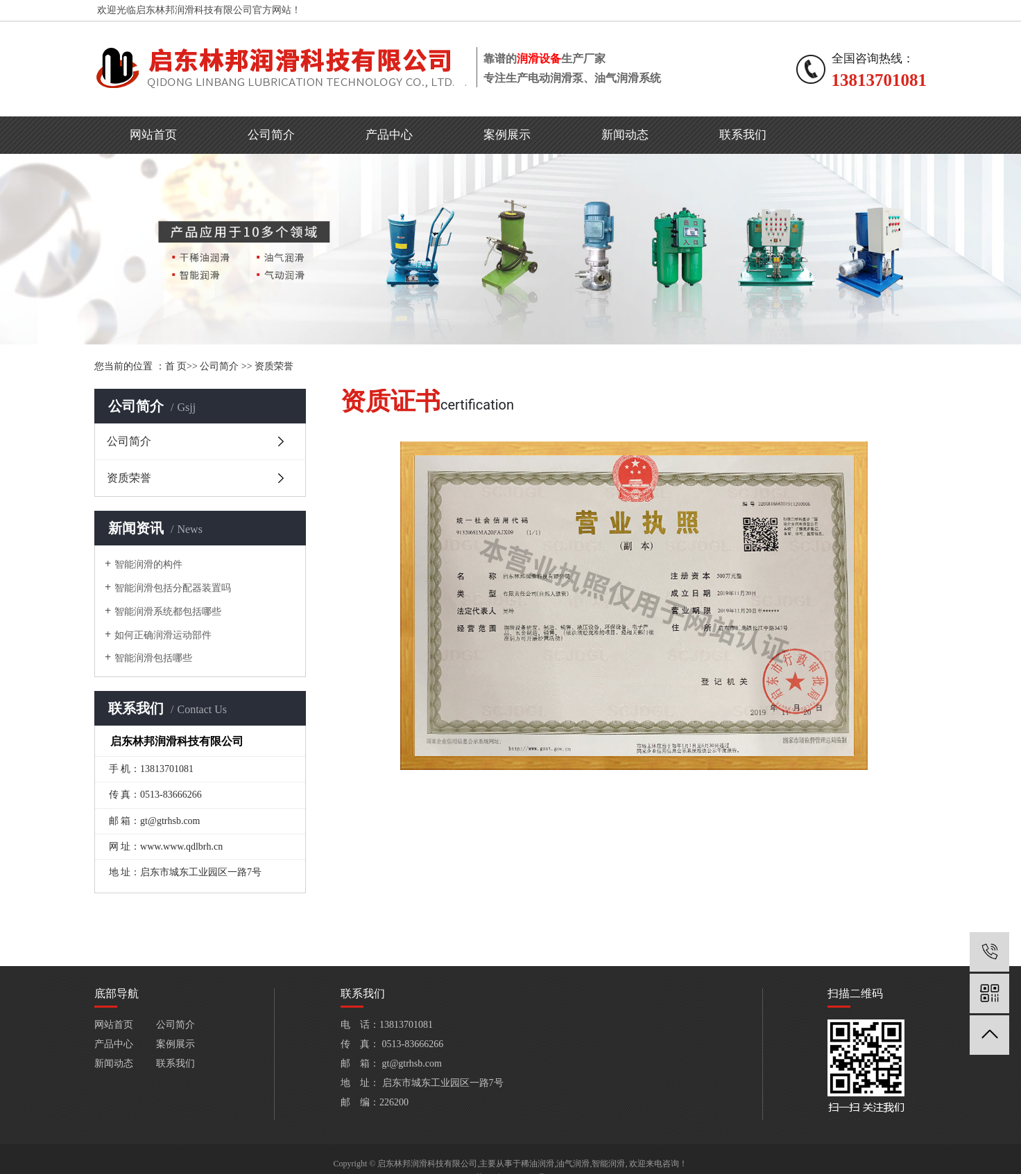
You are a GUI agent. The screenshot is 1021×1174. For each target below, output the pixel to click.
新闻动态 (625, 134)
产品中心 (389, 134)
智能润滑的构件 (148, 564)
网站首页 (153, 134)
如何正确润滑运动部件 (163, 635)
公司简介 (271, 134)
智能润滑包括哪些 (153, 658)
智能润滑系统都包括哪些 (167, 611)
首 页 (176, 366)
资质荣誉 (274, 366)
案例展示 (507, 134)
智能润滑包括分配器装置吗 (172, 588)
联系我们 (742, 134)
